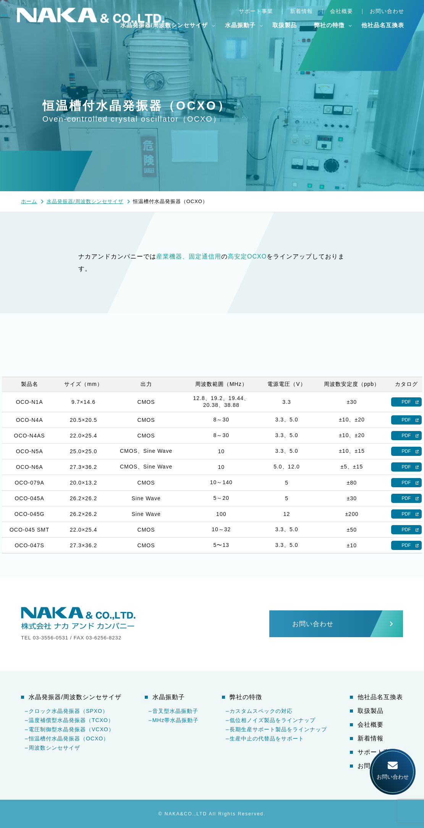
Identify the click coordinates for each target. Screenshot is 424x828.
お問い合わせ (387, 11)
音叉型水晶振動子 (175, 711)
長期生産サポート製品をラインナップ (278, 729)
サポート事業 (256, 11)
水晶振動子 (240, 25)
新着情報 (301, 11)
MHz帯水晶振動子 (175, 720)
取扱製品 (284, 25)
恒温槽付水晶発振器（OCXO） (69, 738)
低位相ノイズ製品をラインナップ (273, 720)
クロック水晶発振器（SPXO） (68, 711)
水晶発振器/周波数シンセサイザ (164, 25)
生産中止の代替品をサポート (267, 738)
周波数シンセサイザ (54, 748)
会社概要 (341, 11)
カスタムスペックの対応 (261, 711)
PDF (406, 402)
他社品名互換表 (382, 25)
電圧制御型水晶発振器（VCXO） (71, 729)
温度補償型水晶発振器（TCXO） (71, 720)
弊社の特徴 (329, 25)
